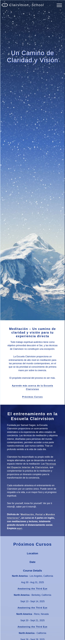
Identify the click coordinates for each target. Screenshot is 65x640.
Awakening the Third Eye (32, 589)
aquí (19, 528)
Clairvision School (26, 5)
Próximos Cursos (32, 397)
